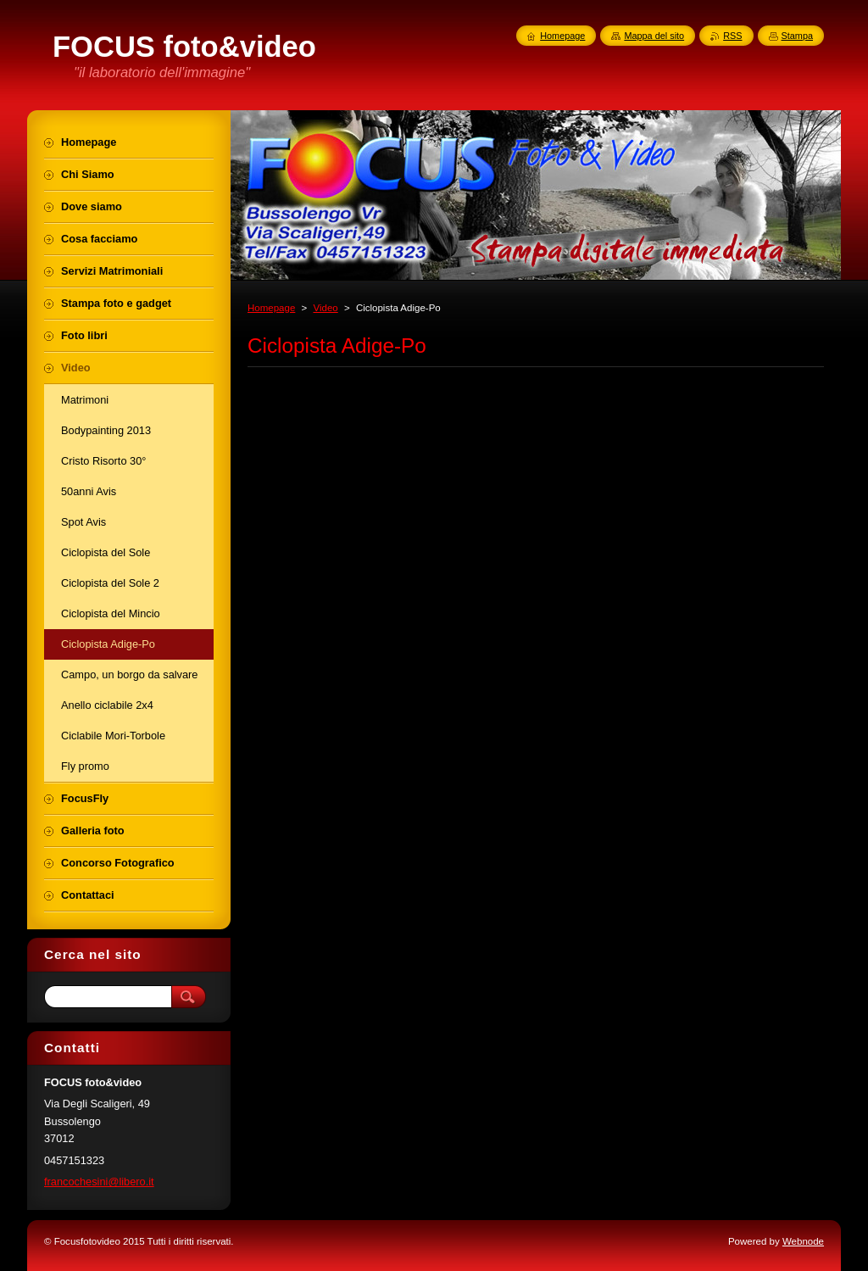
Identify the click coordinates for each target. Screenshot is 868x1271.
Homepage (271, 308)
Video (325, 308)
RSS (732, 36)
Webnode (803, 1241)
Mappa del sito (654, 36)
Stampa (797, 36)
